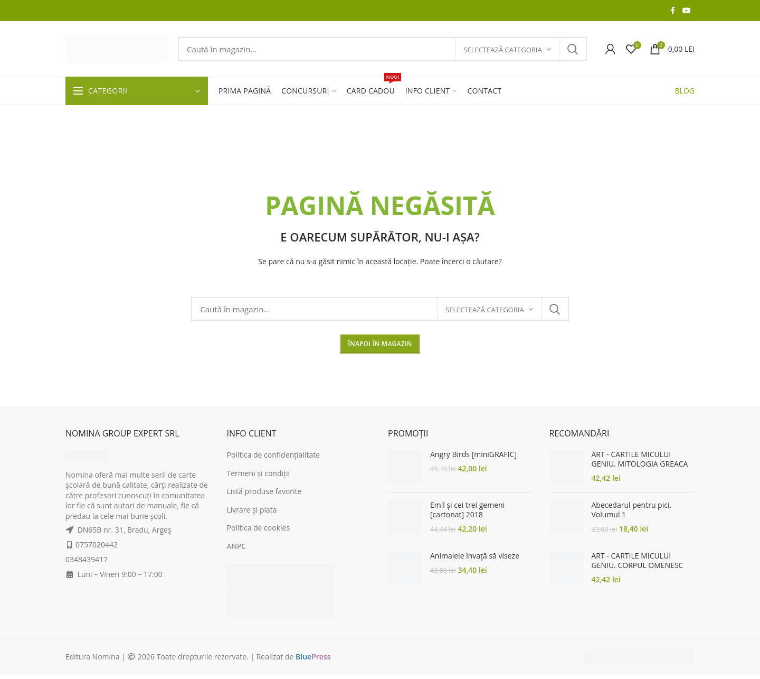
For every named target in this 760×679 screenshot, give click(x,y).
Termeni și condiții (258, 473)
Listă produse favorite (264, 491)
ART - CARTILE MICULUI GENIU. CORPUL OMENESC (637, 560)
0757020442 (96, 545)
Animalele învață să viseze (474, 556)
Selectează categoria (502, 49)
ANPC (236, 546)
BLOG (685, 91)
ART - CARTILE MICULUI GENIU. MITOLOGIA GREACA (640, 459)
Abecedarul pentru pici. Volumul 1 (632, 509)
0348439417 (86, 559)
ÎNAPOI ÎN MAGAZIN (380, 343)
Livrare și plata (252, 510)
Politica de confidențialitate (273, 455)
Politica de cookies (258, 528)
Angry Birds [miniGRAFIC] (473, 454)
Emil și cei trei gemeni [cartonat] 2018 (467, 509)
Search (572, 49)
